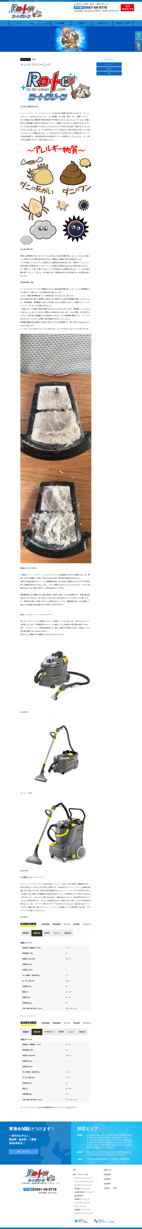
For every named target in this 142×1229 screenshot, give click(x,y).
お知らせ (109, 71)
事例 (109, 77)
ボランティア (109, 65)
